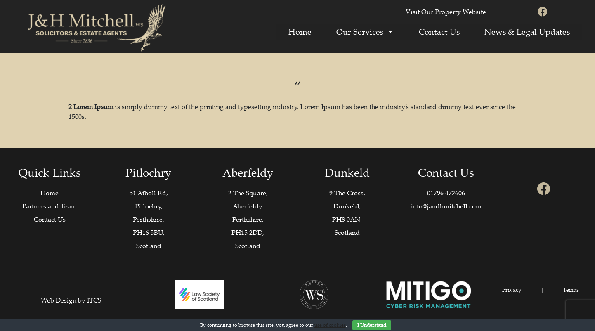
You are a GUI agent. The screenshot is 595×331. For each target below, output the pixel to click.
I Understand (371, 325)
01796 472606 (446, 192)
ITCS (94, 300)
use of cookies (330, 325)
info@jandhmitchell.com (446, 205)
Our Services (365, 31)
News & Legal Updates (527, 31)
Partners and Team (49, 205)
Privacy (512, 289)
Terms (571, 289)
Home (300, 31)
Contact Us (439, 31)
